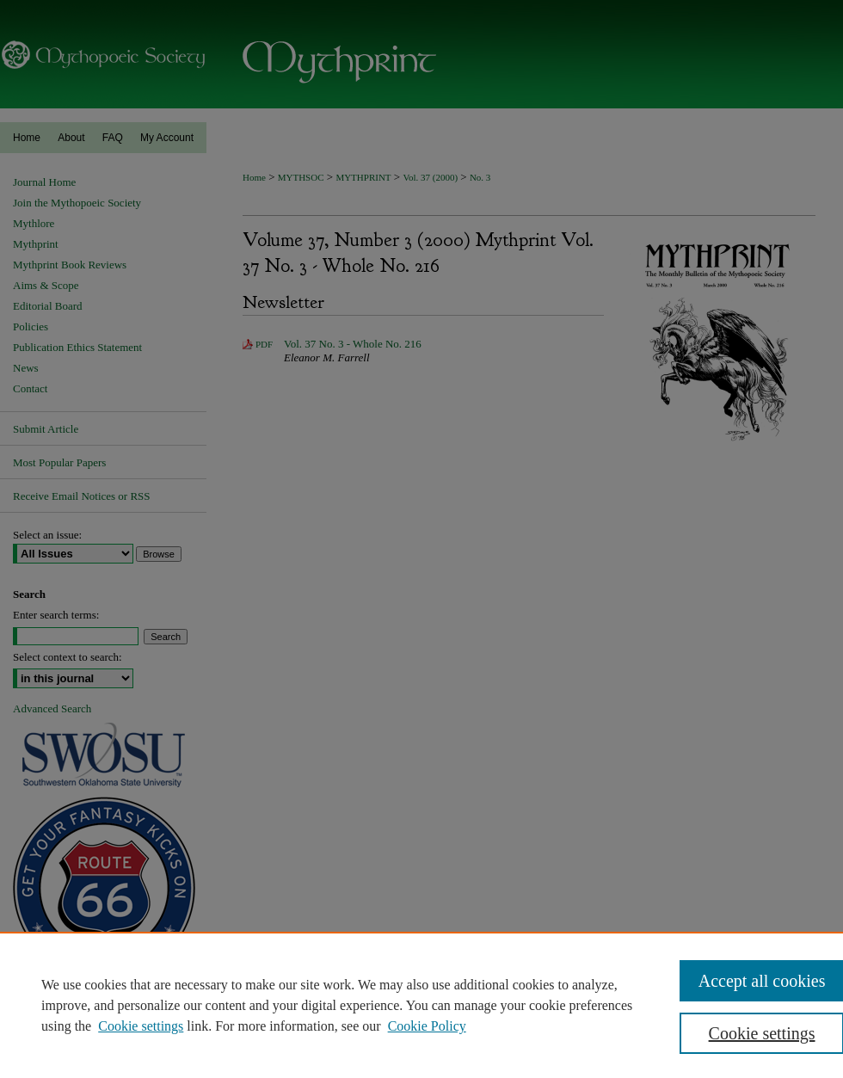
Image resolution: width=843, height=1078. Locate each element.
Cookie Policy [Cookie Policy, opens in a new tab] (427, 1026)
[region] (421, 1005)
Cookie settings (140, 1026)
